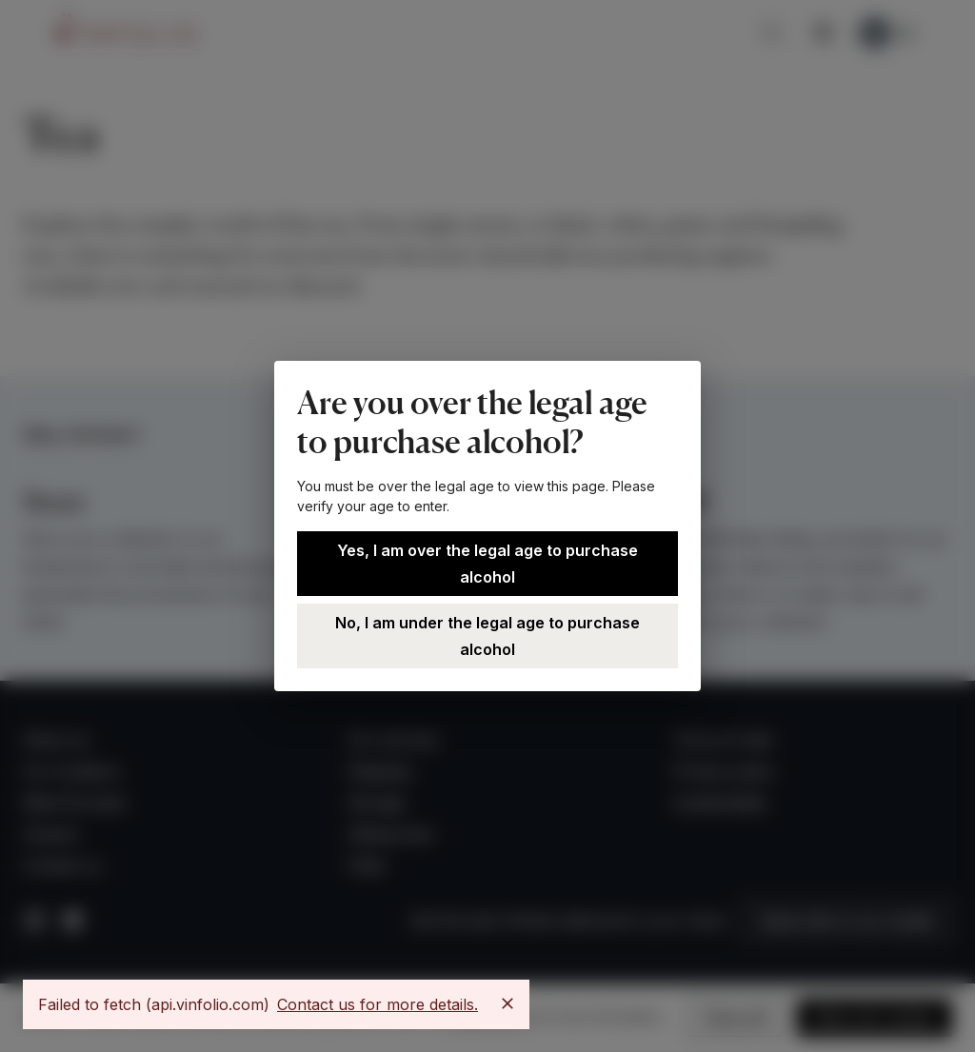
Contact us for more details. (377, 1004)
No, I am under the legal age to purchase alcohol (487, 636)
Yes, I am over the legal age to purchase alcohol (487, 563)
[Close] (507, 1003)
